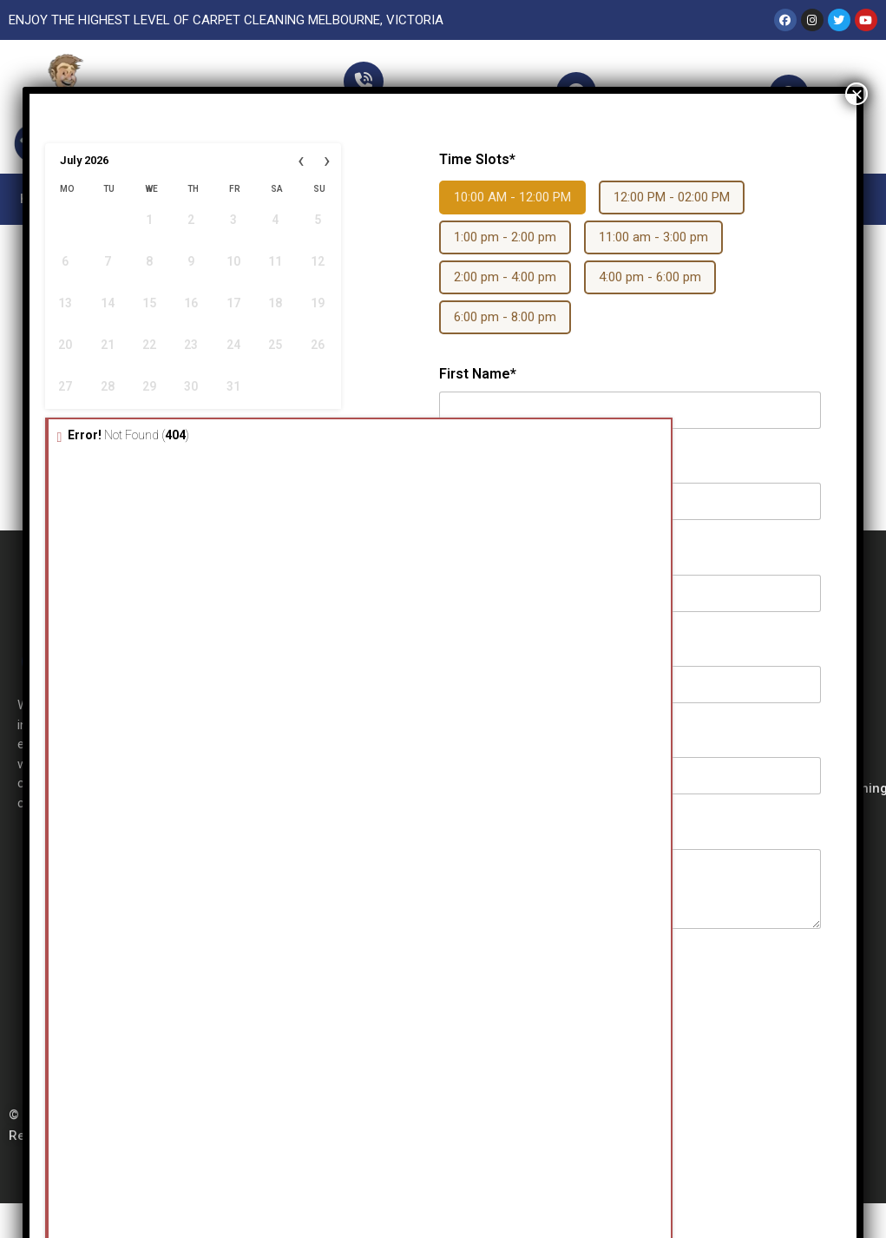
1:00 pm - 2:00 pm (505, 237)
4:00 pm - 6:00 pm (650, 277)
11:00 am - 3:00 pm (653, 237)
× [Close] (856, 93)
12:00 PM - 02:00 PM (672, 197)
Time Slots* (477, 159)
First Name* (477, 373)
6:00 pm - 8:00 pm (505, 317)
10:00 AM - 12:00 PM (512, 197)
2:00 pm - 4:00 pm (505, 277)
